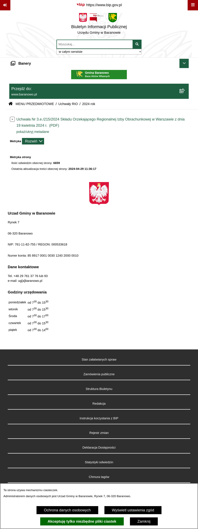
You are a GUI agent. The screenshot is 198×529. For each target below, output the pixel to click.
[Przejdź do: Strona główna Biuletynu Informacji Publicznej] (10, 104)
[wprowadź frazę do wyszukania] (94, 44)
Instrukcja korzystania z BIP (99, 418)
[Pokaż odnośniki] (5, 5)
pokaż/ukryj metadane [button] (32, 132)
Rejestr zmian (99, 432)
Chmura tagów (99, 477)
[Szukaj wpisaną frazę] (137, 44)
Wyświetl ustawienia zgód (133, 510)
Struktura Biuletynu (99, 389)
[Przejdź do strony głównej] (99, 25)
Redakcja (98, 403)
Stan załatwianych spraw (99, 359)
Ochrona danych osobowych (67, 510)
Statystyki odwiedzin (99, 462)
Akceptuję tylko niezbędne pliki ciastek (82, 521)
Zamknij (143, 521)
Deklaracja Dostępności (99, 447)
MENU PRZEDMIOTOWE (35, 104)
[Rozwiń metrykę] (33, 141)
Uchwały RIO (68, 104)
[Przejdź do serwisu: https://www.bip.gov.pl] (99, 5)
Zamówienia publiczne (99, 374)
